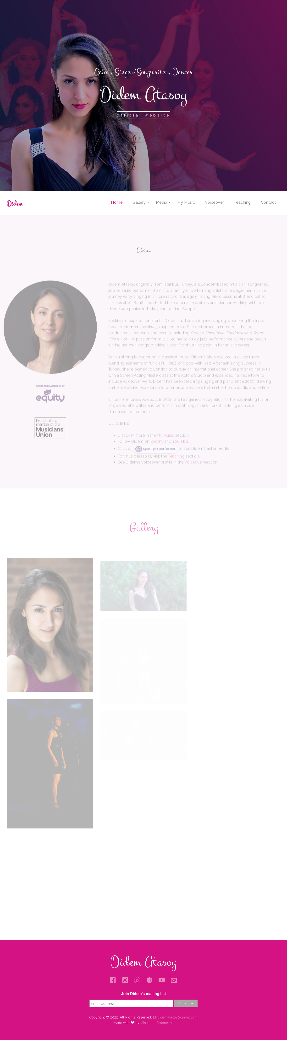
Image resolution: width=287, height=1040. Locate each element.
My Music (186, 202)
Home (116, 202)
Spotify (157, 451)
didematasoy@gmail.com (175, 1017)
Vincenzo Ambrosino (157, 1023)
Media (161, 202)
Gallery (139, 202)
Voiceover (214, 202)
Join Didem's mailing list (143, 994)
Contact (268, 202)
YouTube (180, 451)
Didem (14, 203)
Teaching (242, 202)
